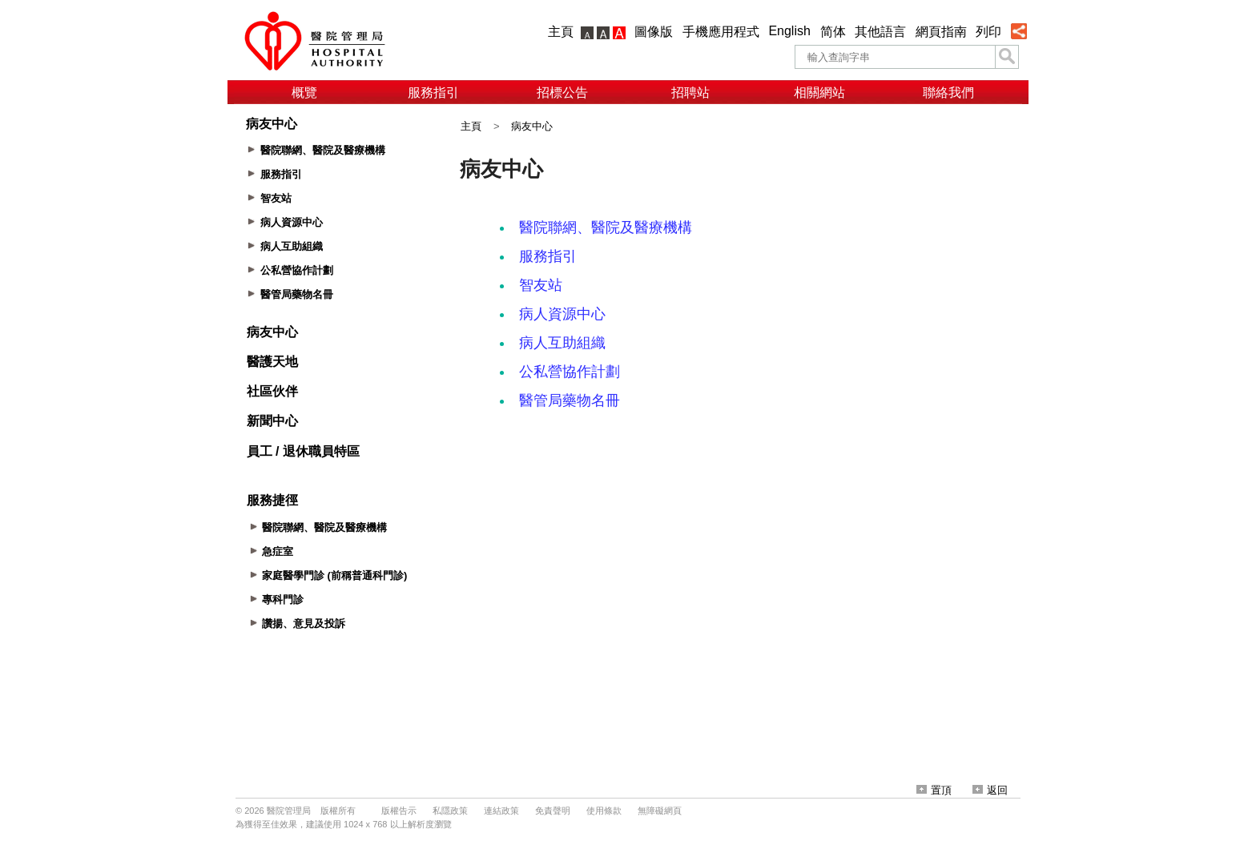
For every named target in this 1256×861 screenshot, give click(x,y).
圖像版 (653, 31)
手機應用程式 (720, 31)
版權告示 (399, 810)
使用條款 (604, 810)
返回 (990, 790)
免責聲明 (552, 810)
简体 (833, 31)
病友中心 (532, 126)
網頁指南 (941, 31)
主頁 (561, 31)
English (789, 31)
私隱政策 (450, 810)
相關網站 (819, 92)
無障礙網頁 (660, 810)
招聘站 (690, 92)
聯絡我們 (948, 92)
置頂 (934, 790)
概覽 (304, 92)
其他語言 (880, 31)
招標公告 (562, 92)
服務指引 (433, 92)
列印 (988, 31)
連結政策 (501, 810)
